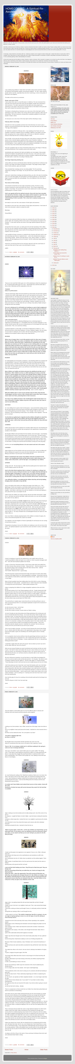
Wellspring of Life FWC (56, 127)
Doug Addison (54, 120)
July (54, 238)
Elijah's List (53, 122)
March (54, 246)
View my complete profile (56, 538)
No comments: (21, 252)
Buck (53, 536)
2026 (53, 207)
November (55, 230)
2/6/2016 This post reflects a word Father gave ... (60, 260)
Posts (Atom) (14, 1052)
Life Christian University (56, 125)
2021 (53, 217)
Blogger (45, 1058)
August (55, 236)
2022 (53, 215)
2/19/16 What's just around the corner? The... (60, 253)
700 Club (53, 118)
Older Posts (43, 1049)
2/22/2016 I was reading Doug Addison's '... (59, 250)
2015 (53, 265)
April (54, 244)
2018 (53, 223)
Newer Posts (9, 1049)
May (54, 242)
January (55, 262)
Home (26, 1049)
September (56, 234)
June (54, 240)
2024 (53, 211)
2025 (53, 209)
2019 (53, 221)
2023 (53, 213)
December (55, 228)
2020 (53, 219)
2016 (53, 227)
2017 (53, 225)
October (55, 232)
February (55, 248)
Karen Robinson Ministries (56, 124)
